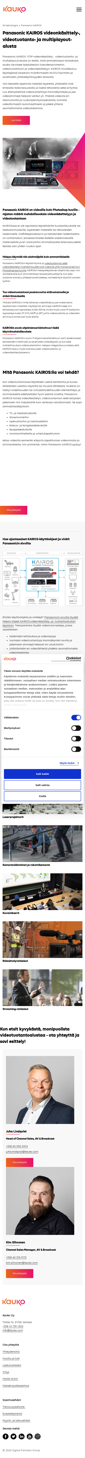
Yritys (6, 1372)
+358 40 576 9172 (16, 1257)
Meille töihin (10, 1379)
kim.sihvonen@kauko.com (22, 1263)
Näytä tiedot (67, 763)
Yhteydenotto (11, 1351)
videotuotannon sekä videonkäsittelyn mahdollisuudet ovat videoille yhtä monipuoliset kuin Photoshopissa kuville (41, 267)
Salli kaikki (42, 773)
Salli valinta (43, 785)
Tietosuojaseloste (14, 1407)
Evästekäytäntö (12, 1413)
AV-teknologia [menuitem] (10, 25)
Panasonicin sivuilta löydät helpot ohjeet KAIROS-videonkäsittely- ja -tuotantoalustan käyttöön (40, 621)
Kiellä (42, 796)
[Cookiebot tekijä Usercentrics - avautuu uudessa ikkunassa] (66, 659)
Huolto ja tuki (11, 1358)
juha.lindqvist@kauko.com (22, 1151)
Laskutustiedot (12, 1365)
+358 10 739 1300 (13, 1326)
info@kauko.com (13, 1330)
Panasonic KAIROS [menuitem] (31, 25)
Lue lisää (16, 120)
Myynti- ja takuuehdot (16, 1420)
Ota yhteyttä (14, 510)
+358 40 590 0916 (17, 1146)
